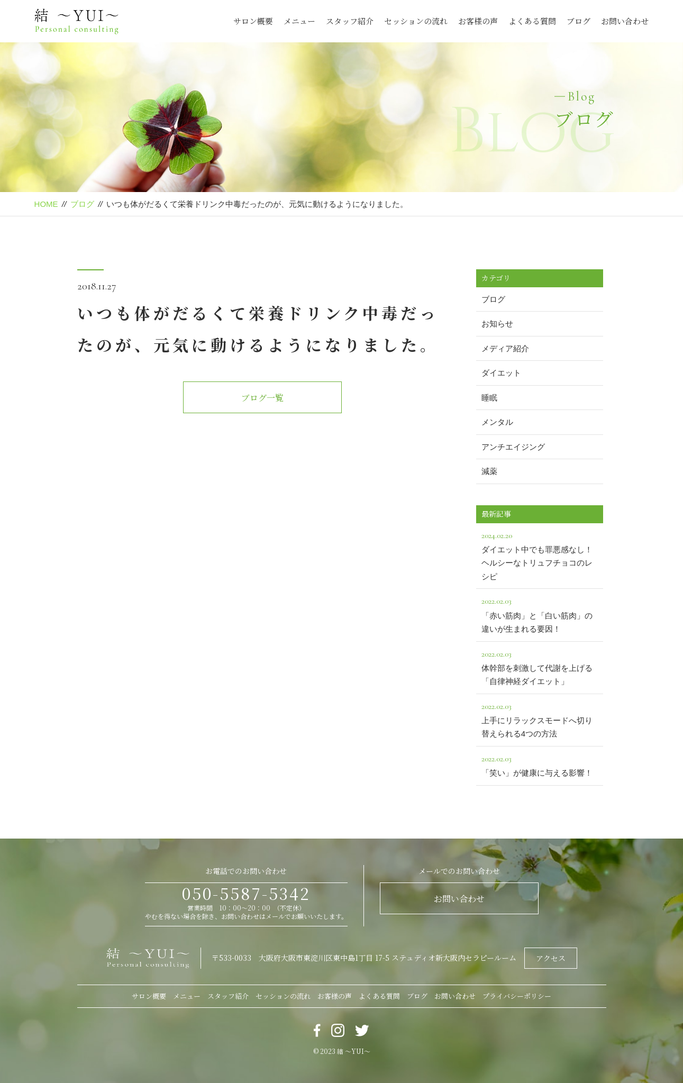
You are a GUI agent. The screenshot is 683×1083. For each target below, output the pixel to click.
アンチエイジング (513, 446)
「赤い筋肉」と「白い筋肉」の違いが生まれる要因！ (539, 613)
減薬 (489, 471)
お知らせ (497, 323)
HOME (46, 203)
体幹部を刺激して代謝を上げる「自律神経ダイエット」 (539, 666)
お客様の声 (478, 20)
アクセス (551, 958)
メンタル (497, 421)
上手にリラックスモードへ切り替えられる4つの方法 (539, 719)
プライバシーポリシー (516, 996)
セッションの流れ (416, 20)
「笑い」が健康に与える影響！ (539, 764)
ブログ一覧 (262, 398)
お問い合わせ (625, 20)
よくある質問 (532, 20)
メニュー (299, 20)
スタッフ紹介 (350, 20)
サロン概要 (253, 20)
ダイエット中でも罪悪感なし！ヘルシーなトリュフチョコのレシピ (539, 555)
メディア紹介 (505, 348)
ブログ (578, 20)
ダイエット (501, 372)
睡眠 (489, 397)
